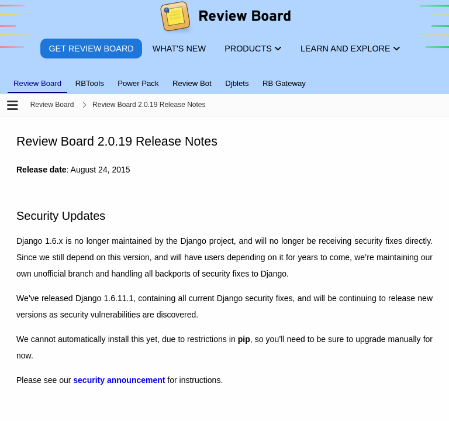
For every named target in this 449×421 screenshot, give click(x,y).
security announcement (119, 380)
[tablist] (224, 77)
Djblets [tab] (236, 83)
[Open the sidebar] (12, 106)
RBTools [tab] (89, 83)
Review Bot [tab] (192, 83)
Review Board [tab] (37, 83)
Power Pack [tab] (138, 83)
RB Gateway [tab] (284, 83)
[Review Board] (225, 19)
